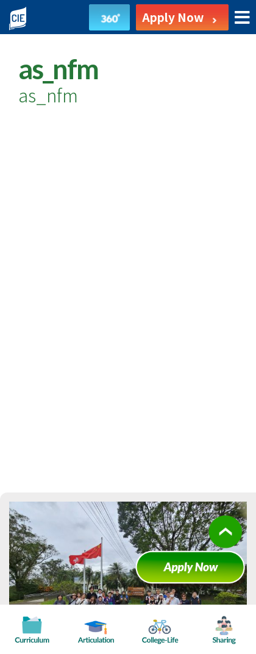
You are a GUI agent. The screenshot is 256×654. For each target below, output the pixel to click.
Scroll (225, 541)
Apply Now (195, 571)
